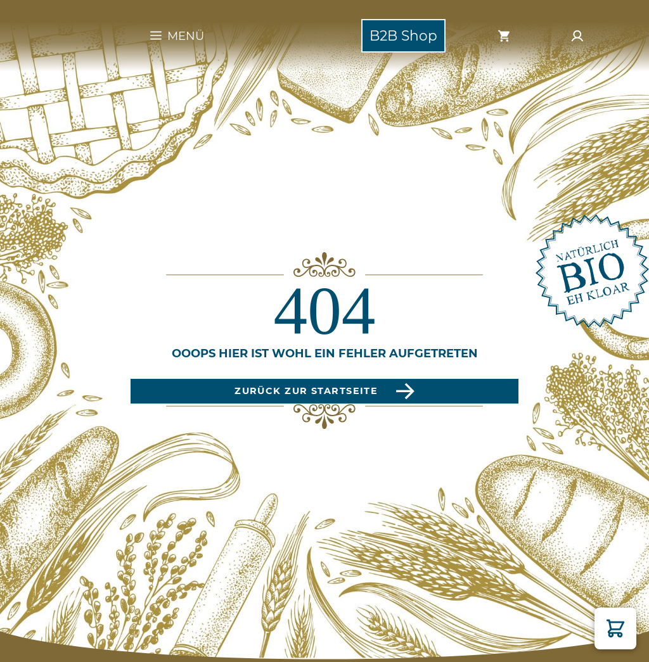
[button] (615, 628)
